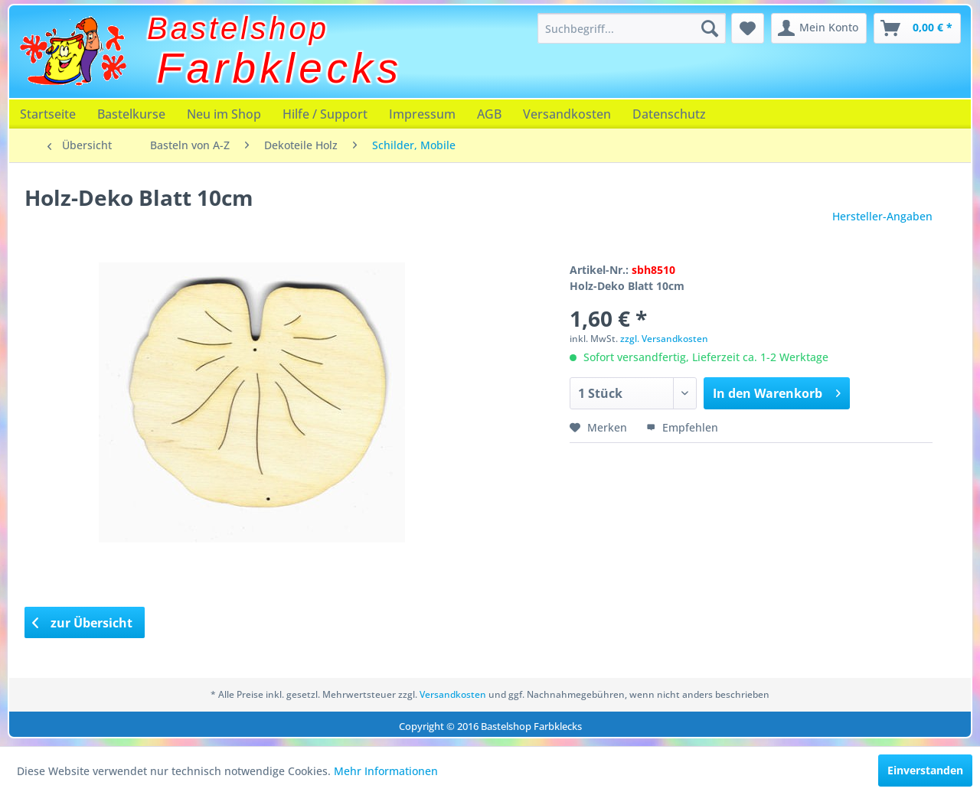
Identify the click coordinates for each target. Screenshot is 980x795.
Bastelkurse (131, 114)
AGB (489, 114)
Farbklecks (280, 68)
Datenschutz (669, 114)
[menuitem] (631, 28)
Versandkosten (567, 114)
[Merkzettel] (747, 28)
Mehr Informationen (386, 771)
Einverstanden (925, 770)
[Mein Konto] (819, 28)
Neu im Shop (224, 114)
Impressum (422, 114)
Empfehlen (682, 427)
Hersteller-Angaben (882, 216)
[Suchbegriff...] (631, 28)
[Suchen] (710, 28)
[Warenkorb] (917, 28)
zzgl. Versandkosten (664, 338)
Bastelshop (238, 28)
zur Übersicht (82, 622)
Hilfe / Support (325, 114)
